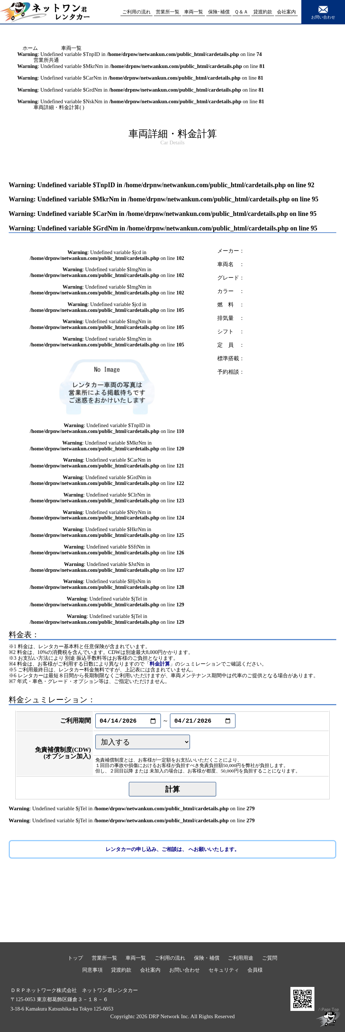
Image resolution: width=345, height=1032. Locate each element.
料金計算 (160, 664)
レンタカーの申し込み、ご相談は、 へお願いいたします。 (172, 849)
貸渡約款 (121, 970)
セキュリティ (224, 970)
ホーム (30, 48)
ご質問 (269, 958)
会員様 (255, 970)
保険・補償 (206, 958)
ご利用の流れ (170, 958)
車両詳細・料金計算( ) (58, 107)
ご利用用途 (240, 958)
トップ (75, 958)
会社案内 (150, 970)
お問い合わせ (323, 11)
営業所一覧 (104, 958)
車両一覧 (71, 48)
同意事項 (92, 970)
